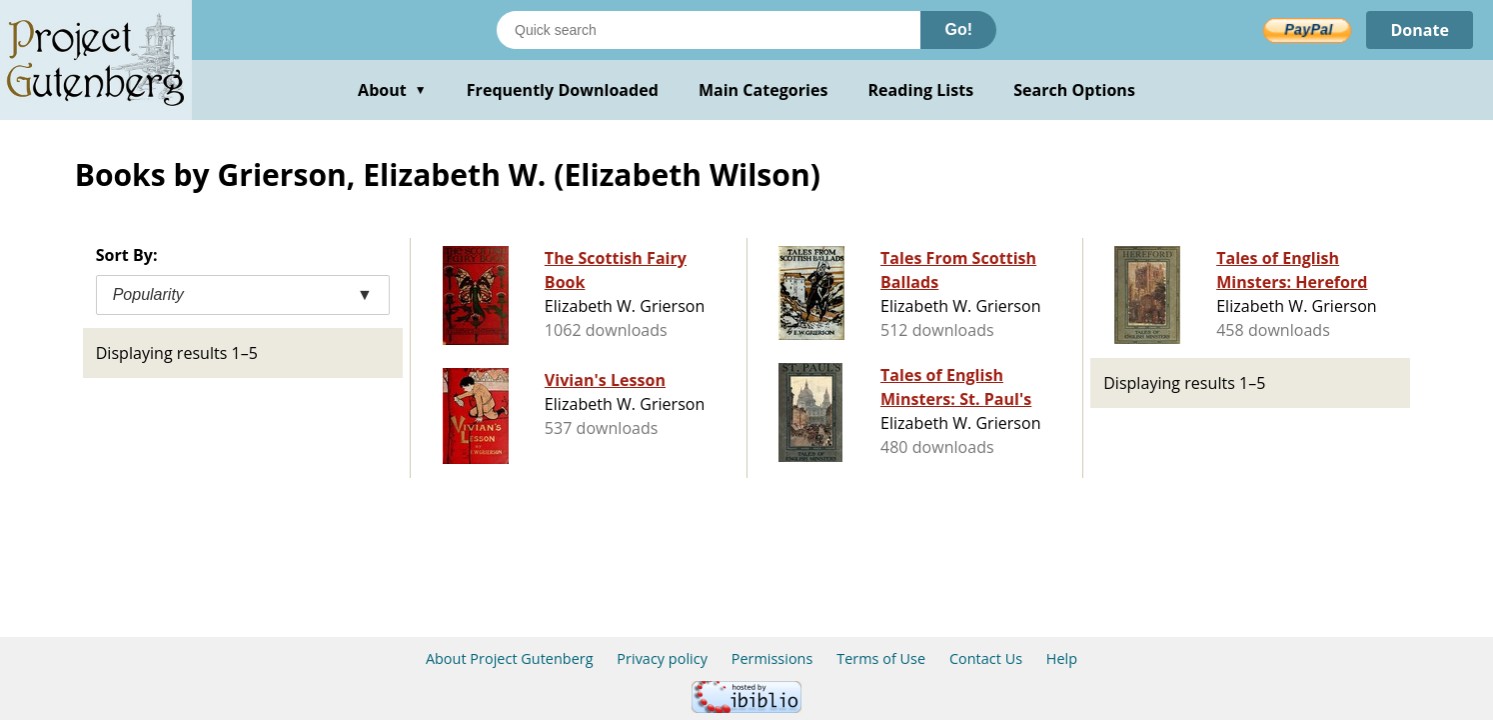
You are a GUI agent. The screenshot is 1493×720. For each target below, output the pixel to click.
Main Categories (763, 90)
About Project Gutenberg (510, 658)
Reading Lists (921, 90)
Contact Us (985, 658)
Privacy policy (662, 658)
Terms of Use (880, 658)
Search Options (1074, 90)
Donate (1419, 30)
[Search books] (708, 30)
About (392, 90)
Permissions (772, 658)
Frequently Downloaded (563, 90)
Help (1061, 658)
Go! (958, 29)
